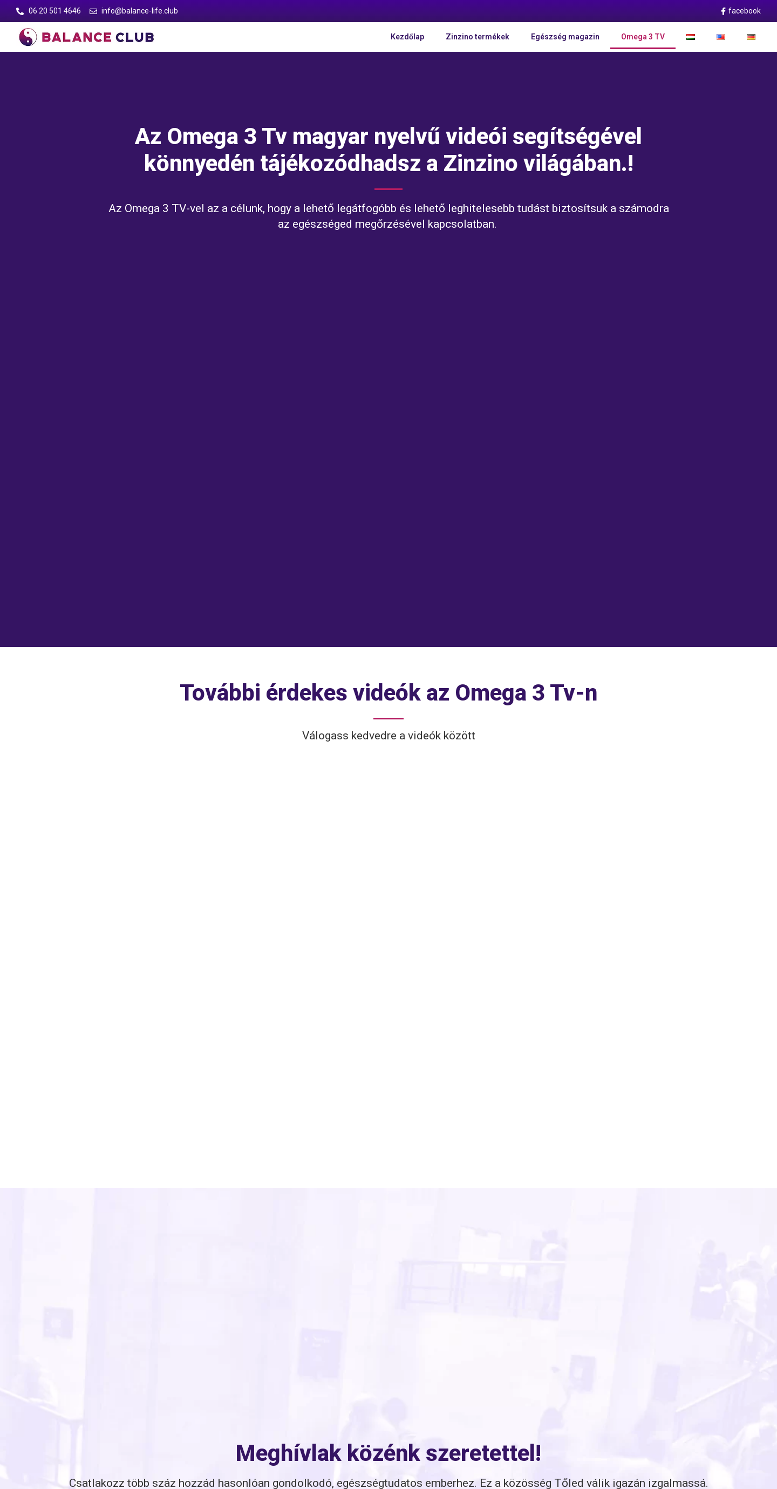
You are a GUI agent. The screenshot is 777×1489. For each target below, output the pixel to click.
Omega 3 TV (643, 36)
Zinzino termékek (477, 36)
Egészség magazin (565, 36)
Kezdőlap (407, 36)
